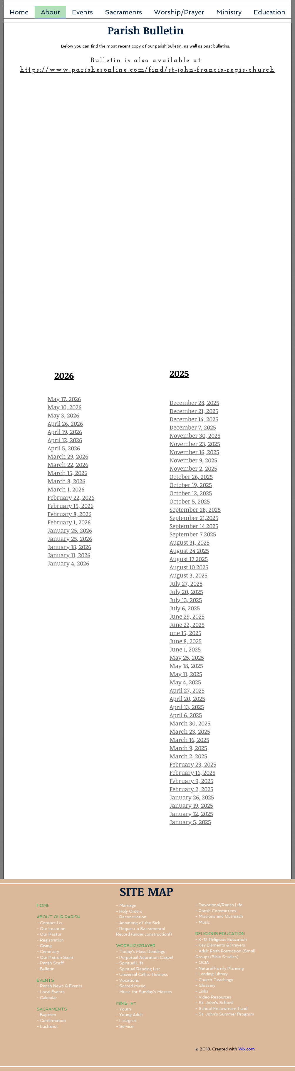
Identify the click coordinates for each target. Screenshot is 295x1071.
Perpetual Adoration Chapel (146, 957)
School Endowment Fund (223, 1008)
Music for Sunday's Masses (145, 991)
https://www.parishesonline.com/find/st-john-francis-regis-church (147, 70)
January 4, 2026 (68, 563)
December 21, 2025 (194, 411)
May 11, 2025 (186, 674)
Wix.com (246, 1049)
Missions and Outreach (221, 916)
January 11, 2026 (69, 555)
